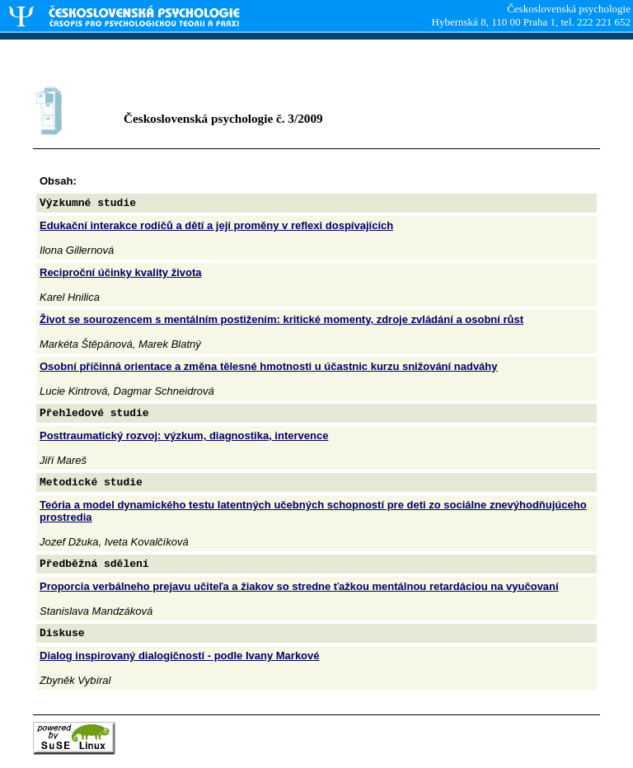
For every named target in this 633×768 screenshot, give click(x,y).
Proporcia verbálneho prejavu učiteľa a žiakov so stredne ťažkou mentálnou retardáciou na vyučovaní (299, 586)
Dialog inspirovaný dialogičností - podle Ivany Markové (180, 655)
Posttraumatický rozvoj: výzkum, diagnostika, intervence (184, 435)
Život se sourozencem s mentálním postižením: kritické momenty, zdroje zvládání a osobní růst (281, 319)
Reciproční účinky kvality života (121, 272)
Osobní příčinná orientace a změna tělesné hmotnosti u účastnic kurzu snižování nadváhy (269, 366)
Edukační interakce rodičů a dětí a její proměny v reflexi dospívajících (216, 225)
